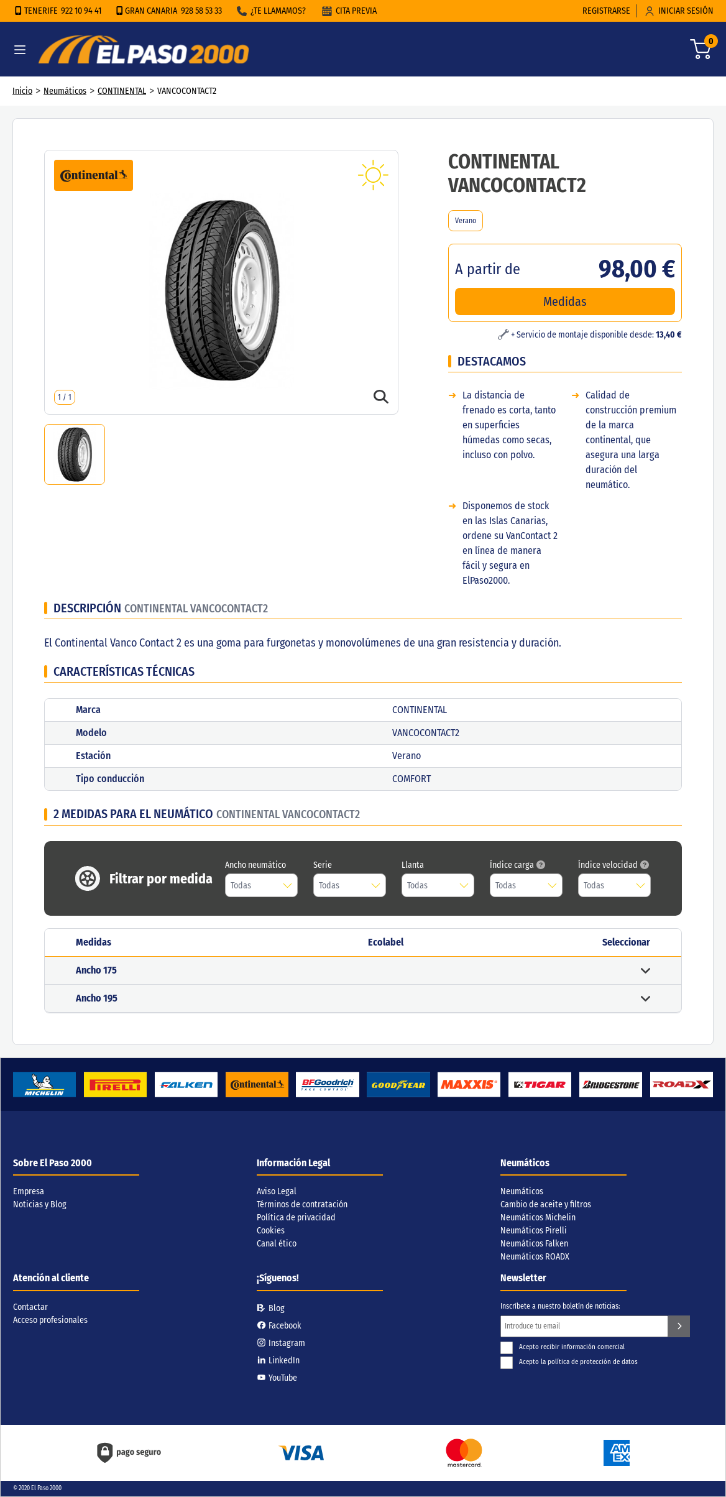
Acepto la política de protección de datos (569, 1362)
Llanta (413, 865)
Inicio (22, 91)
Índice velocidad (613, 865)
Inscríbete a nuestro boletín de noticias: (560, 1306)
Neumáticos (65, 91)
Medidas (565, 301)
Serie (322, 865)
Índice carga (517, 865)
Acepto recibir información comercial (562, 1347)
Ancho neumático (255, 865)
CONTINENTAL (122, 91)
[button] (363, 971)
